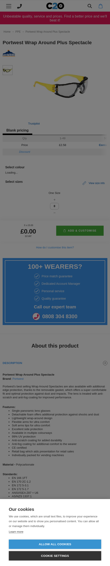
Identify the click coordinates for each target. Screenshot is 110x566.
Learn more (16, 531)
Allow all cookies (55, 544)
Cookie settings (55, 555)
